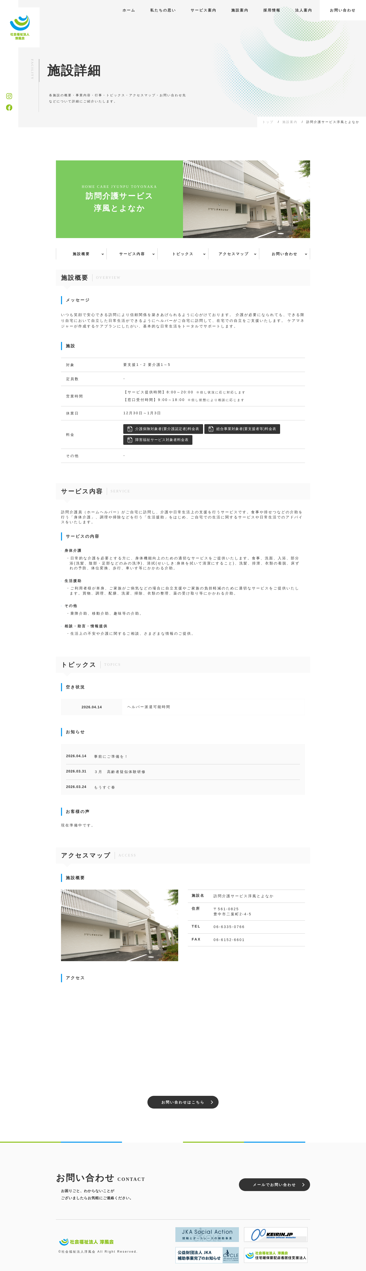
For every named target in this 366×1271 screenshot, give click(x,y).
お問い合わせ (343, 10)
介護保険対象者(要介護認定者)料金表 (163, 429)
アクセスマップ (234, 254)
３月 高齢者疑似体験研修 (120, 772)
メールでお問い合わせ (274, 1185)
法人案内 (303, 10)
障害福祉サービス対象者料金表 (158, 440)
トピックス (183, 254)
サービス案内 (204, 10)
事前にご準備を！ (111, 756)
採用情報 (272, 10)
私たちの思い (163, 10)
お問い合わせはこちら (183, 1102)
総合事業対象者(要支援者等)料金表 (242, 429)
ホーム (129, 10)
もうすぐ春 (105, 787)
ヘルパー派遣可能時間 (149, 707)
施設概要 (81, 254)
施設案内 (240, 10)
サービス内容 (132, 254)
